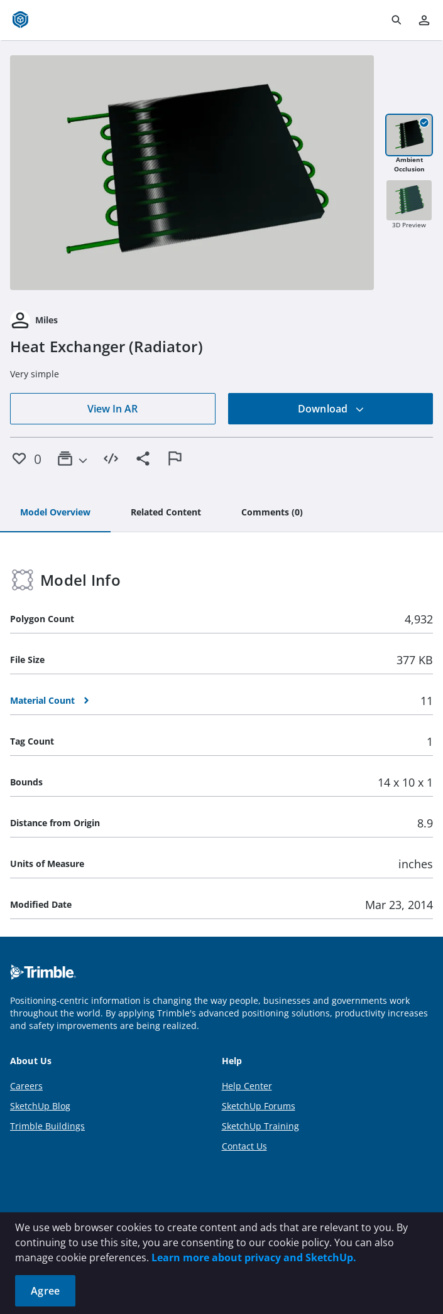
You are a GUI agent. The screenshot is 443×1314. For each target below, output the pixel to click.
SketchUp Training (260, 1126)
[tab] (55, 512)
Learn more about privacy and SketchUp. (253, 1257)
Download (331, 409)
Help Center (247, 1086)
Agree (45, 1291)
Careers (26, 1086)
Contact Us (244, 1146)
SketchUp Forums (258, 1106)
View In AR (112, 409)
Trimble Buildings (47, 1126)
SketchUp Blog (40, 1106)
